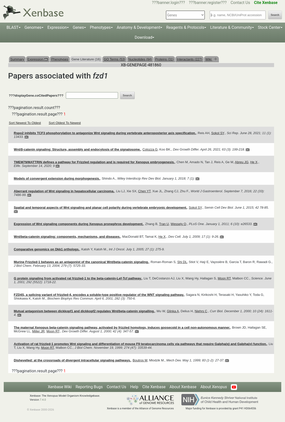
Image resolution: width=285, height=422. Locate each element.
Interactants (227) (189, 59)
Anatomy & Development (138, 27)
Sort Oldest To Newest (65, 123)
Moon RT (224, 278)
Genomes (33, 27)
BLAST (12, 27)
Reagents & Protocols (185, 27)
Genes (78, 27)
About (213, 386)
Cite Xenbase (154, 386)
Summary (17, 59)
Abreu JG (241, 162)
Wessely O (178, 224)
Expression (57, 27)
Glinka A (173, 311)
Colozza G (150, 149)
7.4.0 (43, 399)
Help (134, 386)
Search (275, 15)
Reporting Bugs (89, 386)
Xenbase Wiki (60, 386)
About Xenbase (182, 386)
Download (143, 37)
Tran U (164, 224)
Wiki (208, 59)
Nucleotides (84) (140, 59)
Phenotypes (100, 27)
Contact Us (240, 2)
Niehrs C (201, 311)
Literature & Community (231, 27)
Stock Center (269, 27)
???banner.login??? (168, 2)
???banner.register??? (208, 2)
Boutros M (140, 360)
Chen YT (144, 191)
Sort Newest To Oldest (25, 123)
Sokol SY (217, 133)
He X (253, 162)
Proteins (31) (164, 59)
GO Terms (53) (114, 59)
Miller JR (38, 331)
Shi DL (182, 262)
